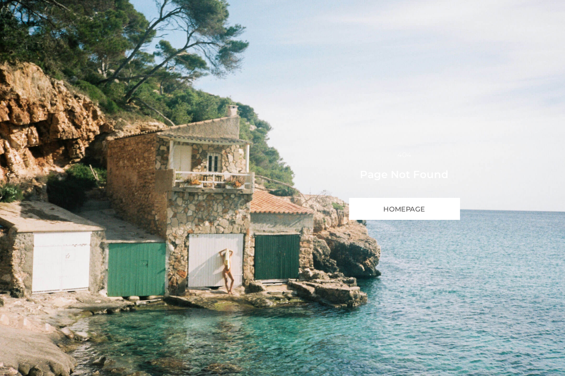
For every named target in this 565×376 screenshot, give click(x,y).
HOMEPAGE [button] (404, 209)
